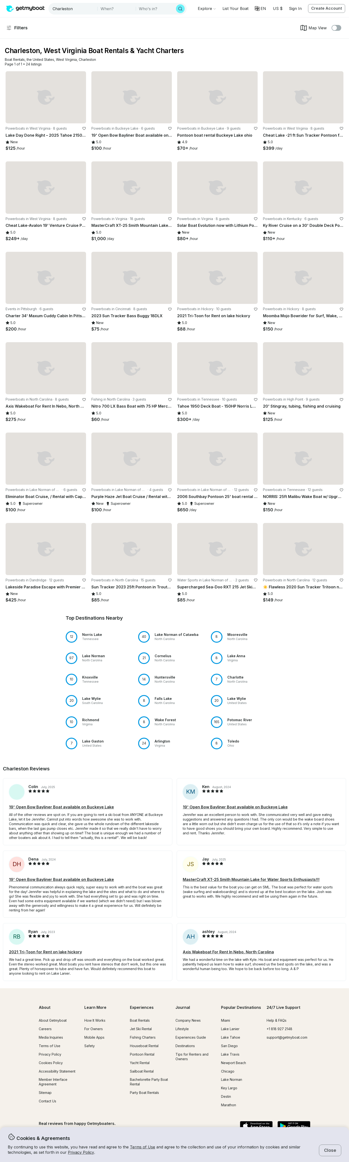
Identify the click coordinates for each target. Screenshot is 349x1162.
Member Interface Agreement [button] (53, 1081)
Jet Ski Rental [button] (141, 1029)
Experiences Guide (190, 1037)
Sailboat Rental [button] (142, 1071)
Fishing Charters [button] (143, 1037)
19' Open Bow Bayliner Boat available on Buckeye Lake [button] (61, 807)
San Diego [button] (229, 1046)
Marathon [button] (228, 1105)
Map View (313, 28)
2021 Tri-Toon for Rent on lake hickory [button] (45, 951)
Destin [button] (226, 1096)
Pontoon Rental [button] (142, 1054)
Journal (182, 1007)
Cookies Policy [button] (51, 1063)
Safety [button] (89, 1046)
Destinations (185, 1046)
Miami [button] (225, 1020)
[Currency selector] (277, 8)
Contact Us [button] (47, 1101)
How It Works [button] (94, 1020)
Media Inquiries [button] (51, 1037)
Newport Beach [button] (233, 1063)
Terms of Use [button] (142, 1147)
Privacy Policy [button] (81, 1152)
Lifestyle (182, 1029)
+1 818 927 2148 (279, 1029)
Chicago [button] (227, 1071)
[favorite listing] (84, 128)
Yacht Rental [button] (140, 1063)
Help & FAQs (276, 1020)
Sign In (295, 8)
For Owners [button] (93, 1029)
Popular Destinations (241, 1007)
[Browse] (206, 8)
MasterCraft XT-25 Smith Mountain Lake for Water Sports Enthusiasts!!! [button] (251, 879)
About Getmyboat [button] (53, 1020)
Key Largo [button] (229, 1088)
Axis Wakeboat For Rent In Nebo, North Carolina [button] (228, 951)
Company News (188, 1020)
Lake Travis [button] (230, 1054)
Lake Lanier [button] (230, 1029)
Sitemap (45, 1093)
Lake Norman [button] (231, 1079)
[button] (235, 8)
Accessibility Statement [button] (57, 1071)
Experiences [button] (142, 1007)
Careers (45, 1029)
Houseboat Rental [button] (144, 1046)
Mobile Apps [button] (94, 1037)
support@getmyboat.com (287, 1037)
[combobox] (73, 8)
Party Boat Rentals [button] (144, 1093)
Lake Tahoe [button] (230, 1037)
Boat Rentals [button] (140, 1020)
